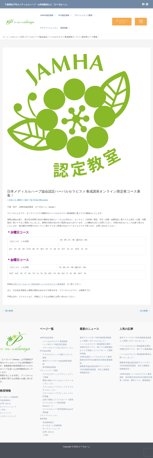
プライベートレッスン (49, 28)
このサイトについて (8, 416)
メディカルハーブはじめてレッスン (57, 347)
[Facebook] (143, 4)
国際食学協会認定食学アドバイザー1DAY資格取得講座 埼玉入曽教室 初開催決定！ (95, 369)
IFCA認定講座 (65, 15)
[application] (54, 15)
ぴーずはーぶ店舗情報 (9, 397)
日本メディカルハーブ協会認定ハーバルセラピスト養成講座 (39, 284)
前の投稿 (8, 311)
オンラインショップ (122, 21)
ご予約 (3, 410)
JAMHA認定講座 (48, 15)
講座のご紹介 (23, 200)
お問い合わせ (6, 403)
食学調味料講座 (49, 367)
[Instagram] (147, 4)
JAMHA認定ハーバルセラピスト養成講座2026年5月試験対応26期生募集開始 (96, 360)
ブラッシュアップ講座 (84, 15)
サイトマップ (6, 413)
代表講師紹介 (6, 400)
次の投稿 (145, 311)
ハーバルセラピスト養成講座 (55, 341)
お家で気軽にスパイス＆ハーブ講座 (57, 399)
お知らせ (12, 200)
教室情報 (65, 28)
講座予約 (141, 21)
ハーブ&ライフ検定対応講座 (54, 344)
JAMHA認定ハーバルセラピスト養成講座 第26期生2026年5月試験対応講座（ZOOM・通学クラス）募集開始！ (136, 377)
